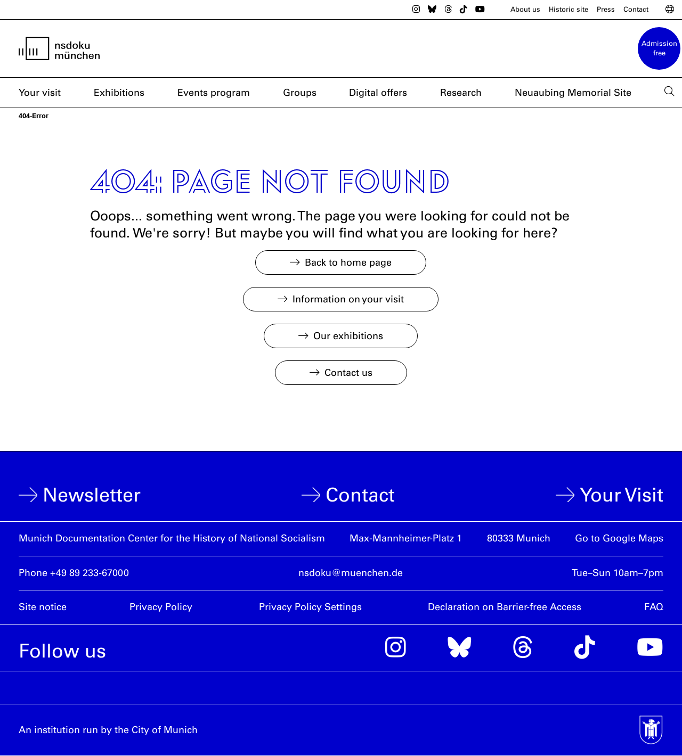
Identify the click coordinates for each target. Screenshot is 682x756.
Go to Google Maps (619, 538)
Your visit (40, 92)
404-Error (33, 115)
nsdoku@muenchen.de (350, 573)
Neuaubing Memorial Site (573, 92)
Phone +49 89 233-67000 (74, 573)
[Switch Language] (669, 9)
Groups (299, 92)
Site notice (43, 607)
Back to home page (348, 262)
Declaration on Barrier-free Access (504, 607)
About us (525, 9)
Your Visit (621, 495)
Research (461, 92)
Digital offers (378, 92)
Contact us (348, 373)
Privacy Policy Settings (310, 607)
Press (606, 9)
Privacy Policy (160, 607)
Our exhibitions (348, 336)
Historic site (568, 9)
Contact (635, 9)
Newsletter (92, 495)
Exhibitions (119, 92)
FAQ (653, 607)
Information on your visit (348, 299)
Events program (213, 92)
